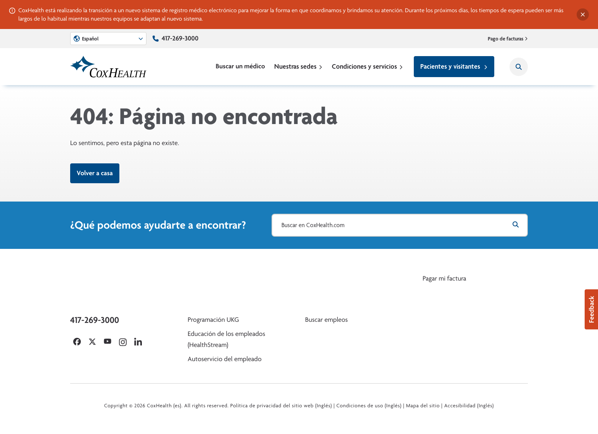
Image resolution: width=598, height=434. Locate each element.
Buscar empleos (326, 320)
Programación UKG (213, 320)
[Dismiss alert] (583, 14)
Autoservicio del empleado (225, 359)
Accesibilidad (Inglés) (469, 406)
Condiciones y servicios (367, 66)
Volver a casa (95, 173)
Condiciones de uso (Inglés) (369, 406)
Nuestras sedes (298, 66)
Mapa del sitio (423, 406)
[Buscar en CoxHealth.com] (400, 225)
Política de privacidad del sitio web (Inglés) (281, 406)
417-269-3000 (180, 38)
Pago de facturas (508, 38)
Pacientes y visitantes (454, 66)
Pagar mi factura (444, 278)
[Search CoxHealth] (519, 67)
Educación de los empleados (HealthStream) (226, 339)
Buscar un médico (240, 66)
